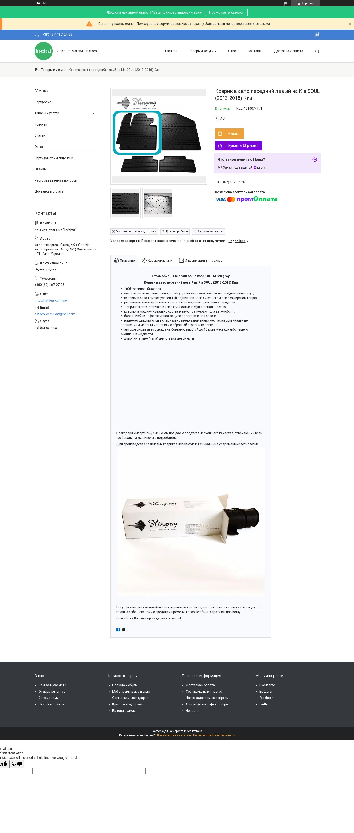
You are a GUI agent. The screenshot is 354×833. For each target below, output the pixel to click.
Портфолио (43, 102)
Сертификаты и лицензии (54, 158)
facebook (266, 698)
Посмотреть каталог (226, 12)
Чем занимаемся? (52, 685)
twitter (264, 704)
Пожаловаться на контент (174, 735)
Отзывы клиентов (52, 691)
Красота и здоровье (127, 704)
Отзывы (40, 169)
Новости (41, 124)
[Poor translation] (16, 764)
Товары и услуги (201, 51)
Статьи (40, 135)
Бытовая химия (124, 711)
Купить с (243, 146)
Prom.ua (197, 731)
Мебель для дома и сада (131, 691)
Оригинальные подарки (130, 698)
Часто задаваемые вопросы (56, 180)
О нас (232, 51)
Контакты (255, 51)
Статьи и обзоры (51, 704)
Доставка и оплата (288, 51)
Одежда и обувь (124, 685)
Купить (233, 133)
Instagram (266, 691)
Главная (171, 51)
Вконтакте (267, 685)
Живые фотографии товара (207, 704)
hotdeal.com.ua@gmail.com (55, 314)
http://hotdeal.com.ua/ (51, 300)
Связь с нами (49, 698)
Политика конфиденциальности (214, 735)
